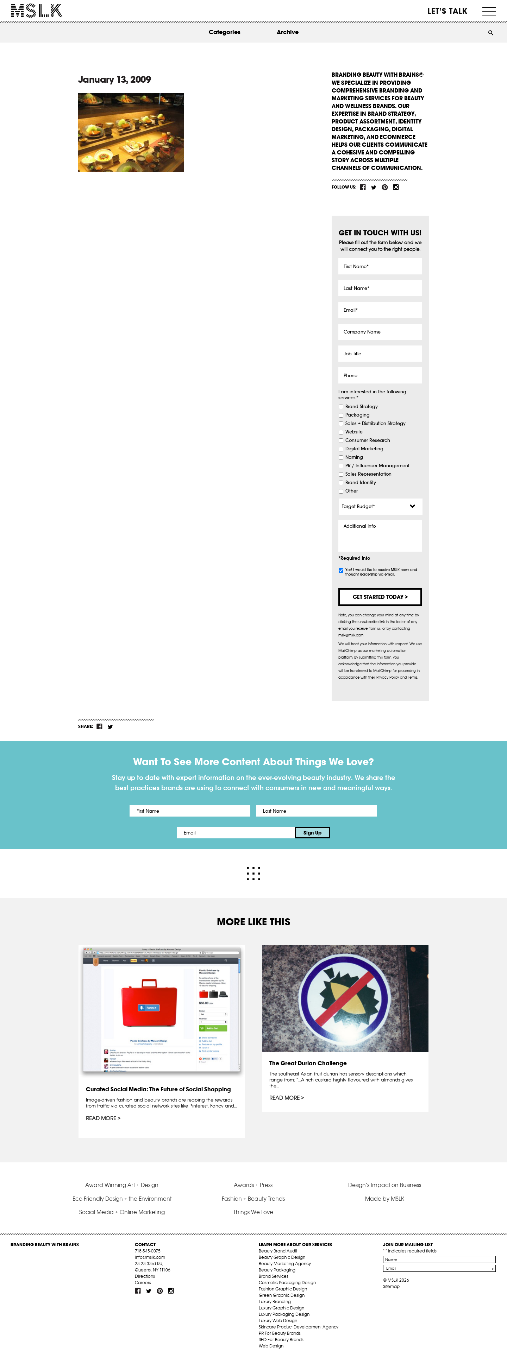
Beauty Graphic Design (282, 1257)
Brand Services (273, 1276)
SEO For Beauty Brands (281, 1339)
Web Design (271, 1346)
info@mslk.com (150, 1257)
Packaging (357, 415)
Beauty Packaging (277, 1270)
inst (396, 187)
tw (374, 187)
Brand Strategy (361, 407)
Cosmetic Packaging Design (287, 1282)
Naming (354, 457)
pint (385, 187)
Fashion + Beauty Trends (253, 1198)
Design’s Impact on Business (384, 1184)
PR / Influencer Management (377, 466)
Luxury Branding (275, 1301)
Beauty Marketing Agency (285, 1263)
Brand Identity (360, 483)
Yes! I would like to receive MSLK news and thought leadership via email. (381, 572)
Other (351, 491)
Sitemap (391, 1286)
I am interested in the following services (372, 395)
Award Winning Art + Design (121, 1184)
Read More (101, 1118)
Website (354, 432)
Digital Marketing (364, 449)
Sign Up (312, 833)
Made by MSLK (384, 1198)
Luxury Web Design (278, 1320)
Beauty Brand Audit (278, 1251)
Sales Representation (368, 474)
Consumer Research (367, 440)
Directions (145, 1276)
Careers (143, 1282)
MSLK (37, 11)
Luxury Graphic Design (281, 1308)
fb (363, 187)
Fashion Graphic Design (283, 1289)
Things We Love (253, 1212)
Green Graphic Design (282, 1295)
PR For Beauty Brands (280, 1333)
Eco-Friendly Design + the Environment (122, 1198)
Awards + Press (253, 1184)
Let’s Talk (447, 11)
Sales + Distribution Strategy (375, 423)
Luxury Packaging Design (284, 1314)
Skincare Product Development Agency (298, 1327)
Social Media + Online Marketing (122, 1212)
